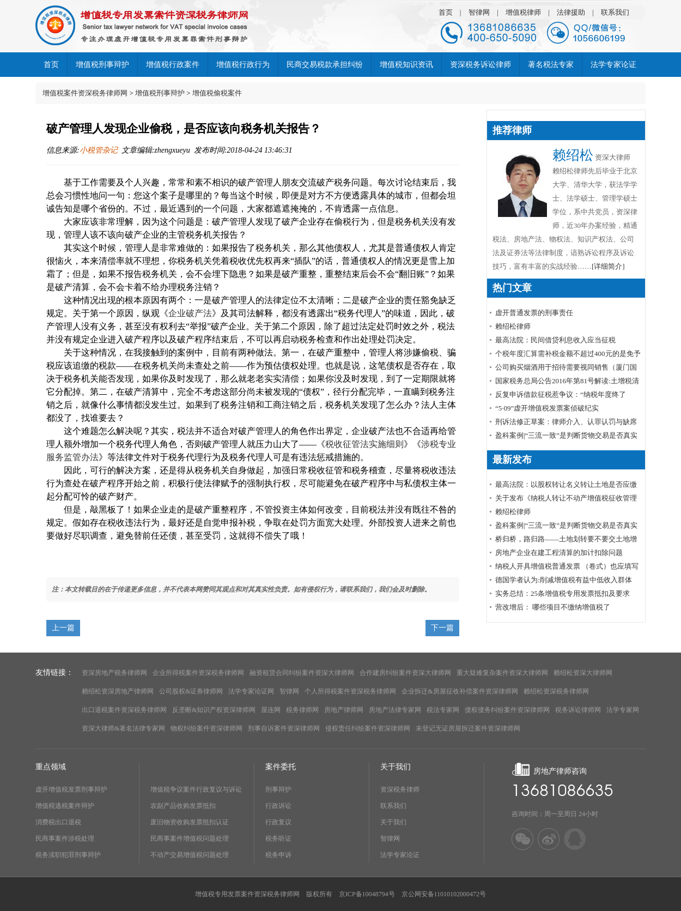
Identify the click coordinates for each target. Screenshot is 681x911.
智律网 (479, 12)
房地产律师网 (343, 710)
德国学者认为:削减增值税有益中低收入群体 (563, 580)
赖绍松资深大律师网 (583, 673)
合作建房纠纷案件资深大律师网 (405, 673)
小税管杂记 (99, 150)
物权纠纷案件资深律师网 (206, 728)
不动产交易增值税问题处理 (189, 855)
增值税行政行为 (243, 65)
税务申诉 (278, 855)
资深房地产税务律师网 (114, 673)
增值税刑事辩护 (102, 65)
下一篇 (442, 628)
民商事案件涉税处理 (64, 838)
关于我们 (393, 822)
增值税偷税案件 (217, 93)
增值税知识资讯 (406, 65)
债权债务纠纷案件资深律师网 (507, 710)
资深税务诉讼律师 (480, 65)
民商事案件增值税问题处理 (189, 838)
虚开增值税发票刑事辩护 (71, 789)
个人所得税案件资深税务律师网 (350, 691)
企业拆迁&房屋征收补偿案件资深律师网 (460, 691)
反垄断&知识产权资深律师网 (214, 710)
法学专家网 (622, 710)
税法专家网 (443, 710)
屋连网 (271, 710)
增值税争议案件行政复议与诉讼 (196, 789)
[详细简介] (608, 266)
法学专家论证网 (251, 691)
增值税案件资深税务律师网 (84, 93)
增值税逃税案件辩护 (64, 806)
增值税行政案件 (172, 65)
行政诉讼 (278, 806)
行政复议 (278, 822)
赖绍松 (572, 155)
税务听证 (278, 838)
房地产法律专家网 (395, 710)
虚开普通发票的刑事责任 (534, 313)
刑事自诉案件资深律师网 (284, 728)
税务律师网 (302, 710)
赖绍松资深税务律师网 (556, 691)
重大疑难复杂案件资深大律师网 (502, 673)
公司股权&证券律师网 (191, 691)
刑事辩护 (278, 789)
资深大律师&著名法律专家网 (123, 728)
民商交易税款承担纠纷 (325, 65)
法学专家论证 (613, 65)
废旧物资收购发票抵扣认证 (189, 822)
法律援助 (571, 12)
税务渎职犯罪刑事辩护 (68, 855)
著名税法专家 (551, 65)
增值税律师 (523, 12)
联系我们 (615, 12)
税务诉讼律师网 (578, 710)
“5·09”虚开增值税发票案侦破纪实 (547, 408)
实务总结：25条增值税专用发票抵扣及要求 (562, 593)
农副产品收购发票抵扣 (183, 806)
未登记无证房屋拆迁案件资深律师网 (468, 728)
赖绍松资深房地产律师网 (118, 691)
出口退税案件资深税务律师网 (124, 710)
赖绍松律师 (513, 326)
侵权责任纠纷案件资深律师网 (367, 728)
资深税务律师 (399, 789)
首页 (446, 12)
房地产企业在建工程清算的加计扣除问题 (559, 552)
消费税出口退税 (58, 822)
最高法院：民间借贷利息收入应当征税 (555, 340)
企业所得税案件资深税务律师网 (198, 673)
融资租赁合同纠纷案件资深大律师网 (302, 673)
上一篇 (63, 628)
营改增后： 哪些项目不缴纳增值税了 (552, 607)
